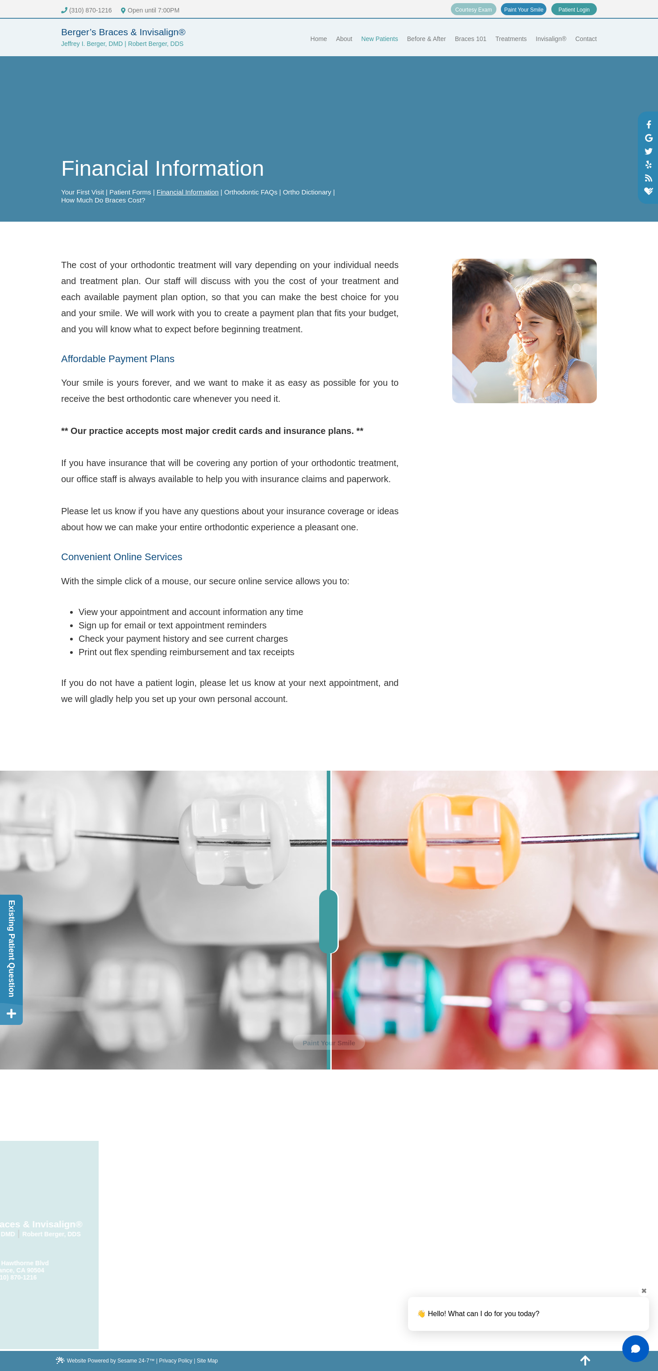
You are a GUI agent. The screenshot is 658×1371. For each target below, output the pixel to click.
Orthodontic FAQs (250, 192)
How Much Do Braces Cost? (103, 200)
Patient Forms (130, 192)
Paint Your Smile (523, 10)
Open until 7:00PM (150, 10)
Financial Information (188, 192)
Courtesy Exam (473, 10)
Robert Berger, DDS (156, 43)
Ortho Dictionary (307, 192)
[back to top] (585, 1360)
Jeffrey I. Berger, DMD (92, 43)
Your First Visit (82, 192)
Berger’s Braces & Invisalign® (123, 32)
